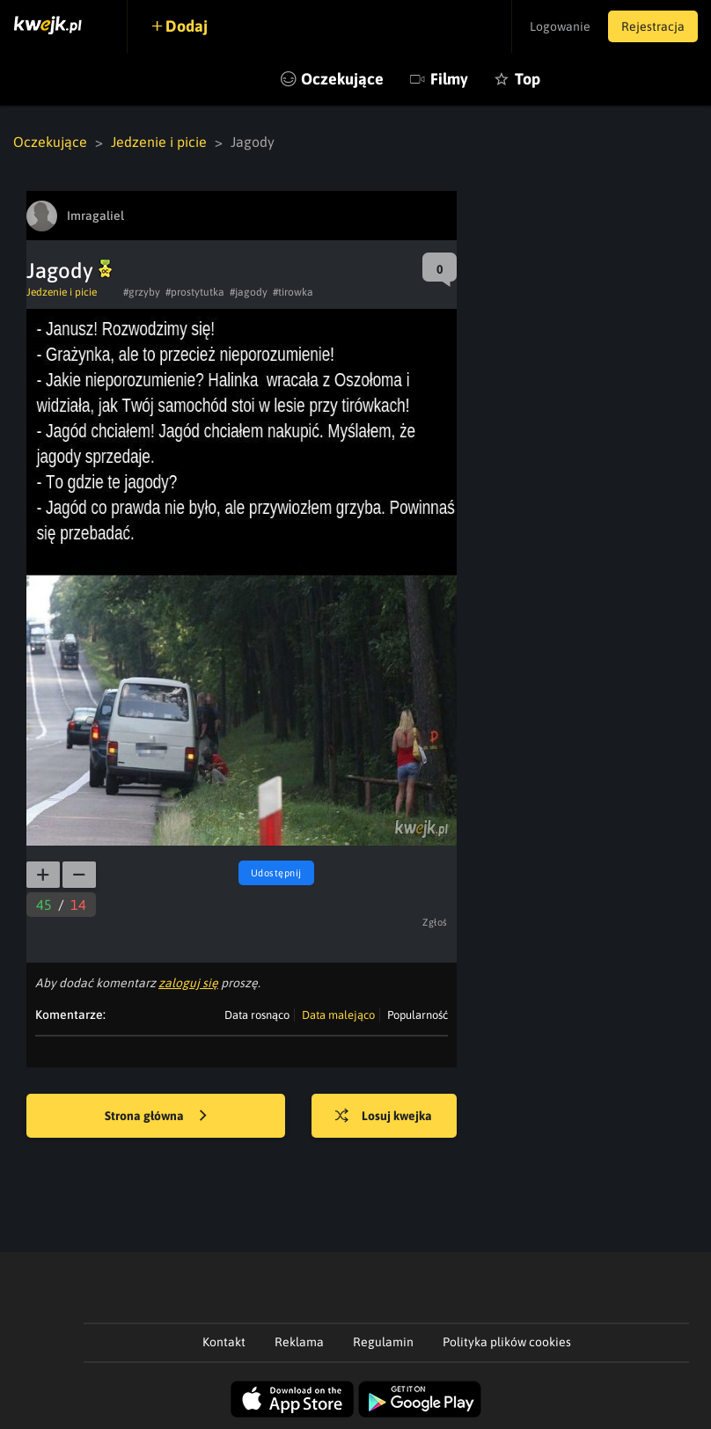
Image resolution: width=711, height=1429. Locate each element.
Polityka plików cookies (507, 1342)
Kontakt (224, 1342)
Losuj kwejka (383, 1117)
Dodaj (186, 26)
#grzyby (141, 292)
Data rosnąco (257, 1015)
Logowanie (560, 26)
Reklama (299, 1342)
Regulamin (383, 1342)
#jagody (249, 292)
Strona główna (156, 1117)
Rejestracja (653, 26)
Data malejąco (338, 1015)
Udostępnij (276, 873)
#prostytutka (194, 292)
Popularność (417, 1015)
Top (527, 79)
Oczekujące (342, 79)
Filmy (449, 79)
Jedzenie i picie (159, 142)
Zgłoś (435, 922)
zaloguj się (188, 983)
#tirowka (293, 292)
